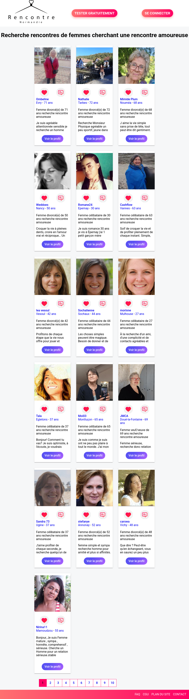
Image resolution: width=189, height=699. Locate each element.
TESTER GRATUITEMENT (95, 13)
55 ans (59, 630)
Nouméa (125, 102)
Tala (39, 416)
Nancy (40, 208)
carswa (125, 521)
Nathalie (83, 99)
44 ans (96, 314)
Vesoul (40, 314)
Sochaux (83, 314)
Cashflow (126, 205)
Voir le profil (52, 138)
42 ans (51, 314)
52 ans (96, 525)
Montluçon (85, 419)
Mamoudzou (44, 630)
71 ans (48, 102)
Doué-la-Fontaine (131, 419)
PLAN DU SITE (161, 694)
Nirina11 (41, 627)
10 (112, 683)
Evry (39, 102)
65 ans (98, 419)
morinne (125, 310)
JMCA (124, 416)
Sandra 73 (42, 521)
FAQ (137, 694)
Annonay (84, 525)
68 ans (138, 102)
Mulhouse (126, 314)
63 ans (136, 208)
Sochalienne (86, 310)
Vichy (123, 525)
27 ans (139, 314)
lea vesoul (42, 310)
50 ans (51, 208)
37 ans (54, 419)
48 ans (134, 525)
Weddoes (42, 205)
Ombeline (42, 99)
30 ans (95, 208)
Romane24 (85, 205)
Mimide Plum (129, 99)
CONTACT (179, 694)
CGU (146, 694)
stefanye (84, 521)
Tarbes (82, 102)
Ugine (40, 525)
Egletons (42, 419)
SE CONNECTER (157, 13)
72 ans (93, 102)
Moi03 (82, 416)
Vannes (125, 208)
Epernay (83, 208)
